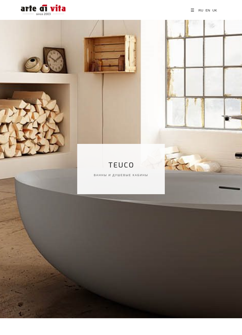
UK (214, 10)
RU (200, 10)
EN (208, 10)
